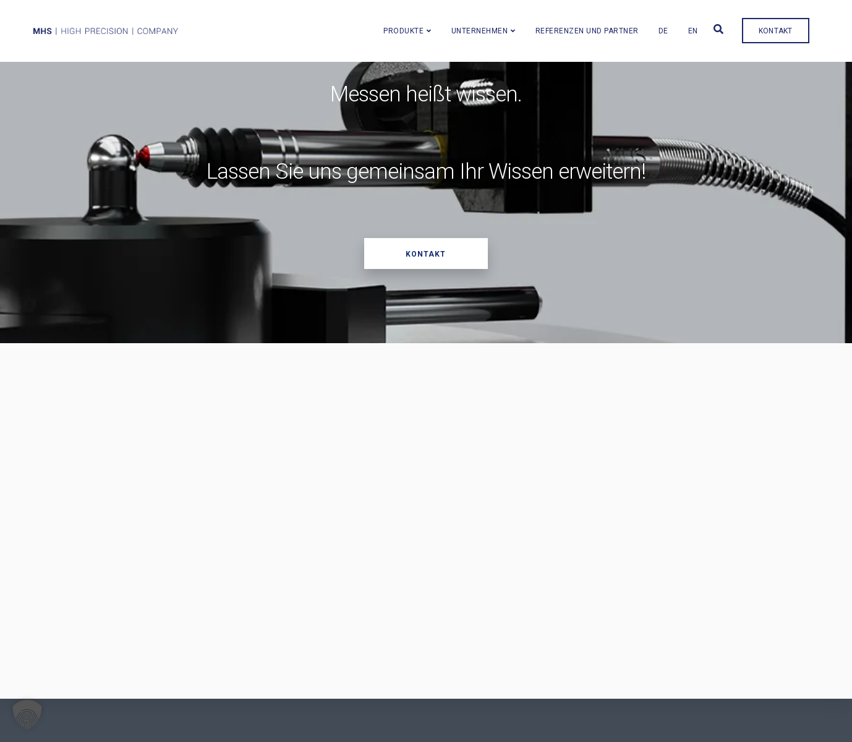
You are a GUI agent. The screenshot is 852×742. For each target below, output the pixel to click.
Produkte (415, 26)
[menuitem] (675, 25)
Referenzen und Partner (598, 26)
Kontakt (787, 26)
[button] (27, 715)
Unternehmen (491, 26)
